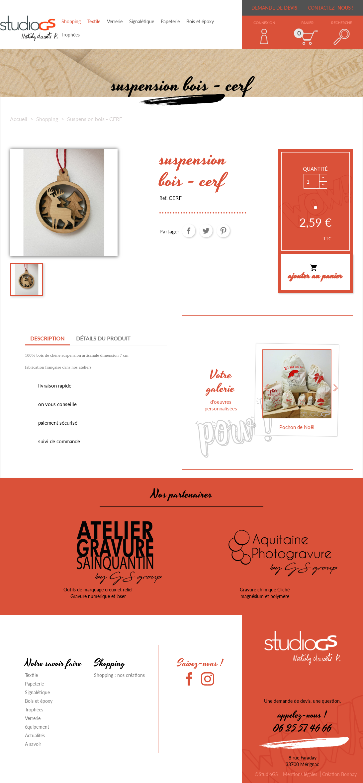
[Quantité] (311, 181)
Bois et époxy (200, 21)
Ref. (163, 198)
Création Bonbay (339, 774)
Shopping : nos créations (119, 675)
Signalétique (141, 21)
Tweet (206, 230)
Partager (188, 230)
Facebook (193, 679)
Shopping (71, 21)
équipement (37, 727)
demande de (274, 8)
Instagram (207, 679)
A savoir (33, 744)
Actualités (35, 735)
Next (335, 388)
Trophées (70, 34)
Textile (93, 21)
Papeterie (170, 21)
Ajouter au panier (315, 273)
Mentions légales (300, 774)
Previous (266, 388)
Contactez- (330, 8)
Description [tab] (47, 338)
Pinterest (223, 230)
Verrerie (115, 21)
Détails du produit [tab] (103, 338)
